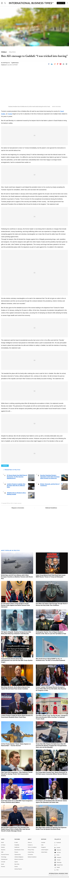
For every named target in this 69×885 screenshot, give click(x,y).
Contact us (30, 852)
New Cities (16, 872)
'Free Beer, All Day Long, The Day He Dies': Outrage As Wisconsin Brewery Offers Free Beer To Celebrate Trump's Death (52, 725)
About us (30, 850)
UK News (3, 852)
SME (2, 860)
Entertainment (4, 867)
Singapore (43, 855)
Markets (3, 855)
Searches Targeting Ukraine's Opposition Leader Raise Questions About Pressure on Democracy (50, 484)
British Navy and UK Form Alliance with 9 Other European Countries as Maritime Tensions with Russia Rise (17, 584)
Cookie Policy (31, 860)
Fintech (16, 874)
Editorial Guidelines (51, 515)
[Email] (63, 64)
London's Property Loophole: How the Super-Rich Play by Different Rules (16, 493)
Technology (3, 864)
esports (16, 869)
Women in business (18, 867)
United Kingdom (44, 857)
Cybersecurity (17, 862)
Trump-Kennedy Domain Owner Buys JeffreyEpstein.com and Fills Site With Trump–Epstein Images (17, 668)
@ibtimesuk (15, 62)
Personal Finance (5, 862)
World (2, 850)
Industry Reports (18, 876)
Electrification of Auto (19, 857)
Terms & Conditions (32, 855)
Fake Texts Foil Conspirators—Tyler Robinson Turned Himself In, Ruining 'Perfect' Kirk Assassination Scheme (16, 782)
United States (44, 860)
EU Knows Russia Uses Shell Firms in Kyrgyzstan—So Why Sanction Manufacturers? (17, 484)
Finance (16, 860)
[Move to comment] (66, 64)
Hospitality (16, 852)
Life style (3, 869)
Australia (43, 850)
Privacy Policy (31, 857)
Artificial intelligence (18, 864)
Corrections (30, 862)
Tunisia (10, 122)
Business (3, 857)
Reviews (3, 874)
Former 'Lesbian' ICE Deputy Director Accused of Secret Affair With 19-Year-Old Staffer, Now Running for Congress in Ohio (51, 696)
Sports (2, 872)
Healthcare (16, 855)
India (42, 852)
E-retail (16, 850)
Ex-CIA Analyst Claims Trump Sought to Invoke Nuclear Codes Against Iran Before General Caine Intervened (15, 613)
